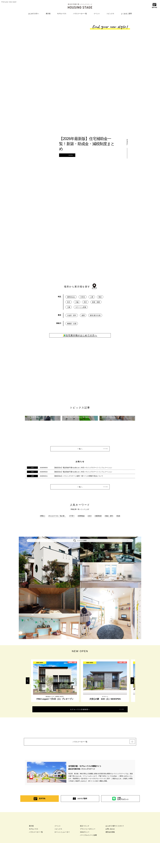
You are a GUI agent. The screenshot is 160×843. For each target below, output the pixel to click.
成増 (83, 315)
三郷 (68, 307)
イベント (97, 13)
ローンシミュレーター (62, 835)
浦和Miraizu (71, 297)
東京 (59, 315)
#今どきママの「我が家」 (57, 516)
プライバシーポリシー (87, 832)
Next (132, 680)
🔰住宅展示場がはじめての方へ (80, 335)
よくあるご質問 (126, 13)
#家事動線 (81, 516)
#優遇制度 (98, 516)
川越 (76, 302)
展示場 (48, 13)
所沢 (85, 302)
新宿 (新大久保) (95, 315)
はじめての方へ (33, 13)
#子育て (71, 516)
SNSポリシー (84, 835)
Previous (27, 680)
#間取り (42, 516)
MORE (77, 155)
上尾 (91, 297)
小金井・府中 (71, 315)
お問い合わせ (110, 832)
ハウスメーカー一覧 (80, 13)
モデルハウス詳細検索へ (85, 710)
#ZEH (90, 516)
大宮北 (82, 297)
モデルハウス (61, 13)
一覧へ (84, 449)
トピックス (110, 13)
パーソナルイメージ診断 (88, 838)
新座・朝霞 (96, 302)
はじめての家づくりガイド (115, 829)
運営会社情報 (110, 835)
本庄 (68, 302)
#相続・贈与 (109, 516)
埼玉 (59, 297)
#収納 (118, 516)
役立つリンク (84, 829)
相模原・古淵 (71, 323)
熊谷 (100, 297)
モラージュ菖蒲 (80, 307)
